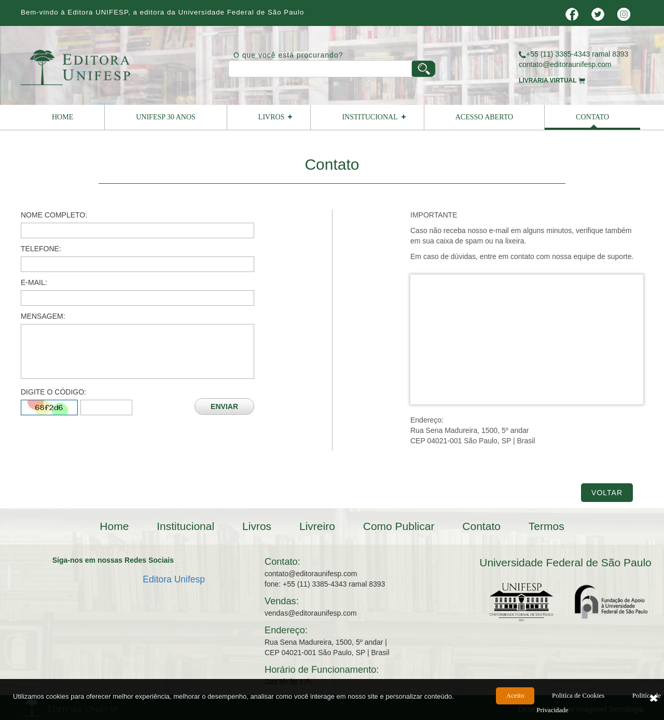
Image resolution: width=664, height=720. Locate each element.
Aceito (515, 700)
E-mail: (34, 282)
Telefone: (41, 248)
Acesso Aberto (484, 117)
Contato (592, 117)
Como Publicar (399, 526)
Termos (546, 526)
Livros (271, 117)
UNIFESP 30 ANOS (166, 117)
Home (62, 117)
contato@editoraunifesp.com (565, 64)
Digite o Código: (53, 392)
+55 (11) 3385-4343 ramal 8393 (573, 54)
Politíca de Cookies (578, 700)
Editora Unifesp (174, 579)
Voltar (606, 492)
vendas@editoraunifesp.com (311, 613)
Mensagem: (43, 316)
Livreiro (317, 526)
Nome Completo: (54, 215)
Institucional (369, 117)
